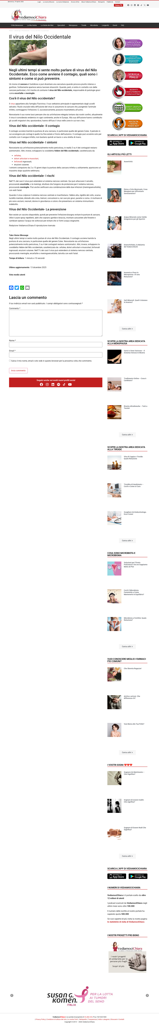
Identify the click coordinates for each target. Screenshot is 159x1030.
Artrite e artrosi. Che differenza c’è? (132, 697)
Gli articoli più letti (119, 154)
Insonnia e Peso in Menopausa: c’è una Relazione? (132, 274)
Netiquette (83, 1019)
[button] (127, 328)
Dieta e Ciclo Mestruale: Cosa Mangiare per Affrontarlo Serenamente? (135, 191)
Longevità (105, 25)
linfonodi (18, 161)
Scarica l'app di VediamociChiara (127, 135)
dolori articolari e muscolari (26, 158)
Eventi (115, 25)
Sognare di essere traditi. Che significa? (134, 801)
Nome (12, 341)
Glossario (114, 1019)
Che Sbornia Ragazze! (133, 668)
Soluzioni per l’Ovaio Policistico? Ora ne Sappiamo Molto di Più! (135, 565)
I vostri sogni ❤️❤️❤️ (119, 765)
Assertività (128, 162)
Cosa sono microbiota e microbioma (121, 554)
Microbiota (94, 25)
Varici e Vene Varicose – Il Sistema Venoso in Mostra (134, 352)
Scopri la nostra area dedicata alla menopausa (126, 342)
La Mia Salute (32, 25)
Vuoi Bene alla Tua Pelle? (134, 724)
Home (11, 31)
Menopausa (73, 25)
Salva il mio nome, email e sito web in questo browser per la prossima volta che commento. (51, 361)
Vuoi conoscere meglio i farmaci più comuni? (126, 660)
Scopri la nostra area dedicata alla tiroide (126, 448)
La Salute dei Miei (47, 25)
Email (12, 351)
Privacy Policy (40, 1019)
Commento (14, 308)
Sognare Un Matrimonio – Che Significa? (134, 773)
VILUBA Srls (88, 1017)
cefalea (17, 155)
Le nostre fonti (72, 1019)
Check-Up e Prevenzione (21, 31)
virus (13, 104)
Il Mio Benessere (17, 25)
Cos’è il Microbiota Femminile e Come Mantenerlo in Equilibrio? (134, 592)
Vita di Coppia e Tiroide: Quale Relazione (133, 458)
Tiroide (83, 25)
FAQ (122, 25)
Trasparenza (92, 1019)
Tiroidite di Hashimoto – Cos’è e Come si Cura (133, 485)
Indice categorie (103, 1019)
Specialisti (61, 25)
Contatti (121, 1019)
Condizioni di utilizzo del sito (56, 1019)
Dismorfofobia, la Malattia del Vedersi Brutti (134, 246)
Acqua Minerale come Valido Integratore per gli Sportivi (135, 218)
